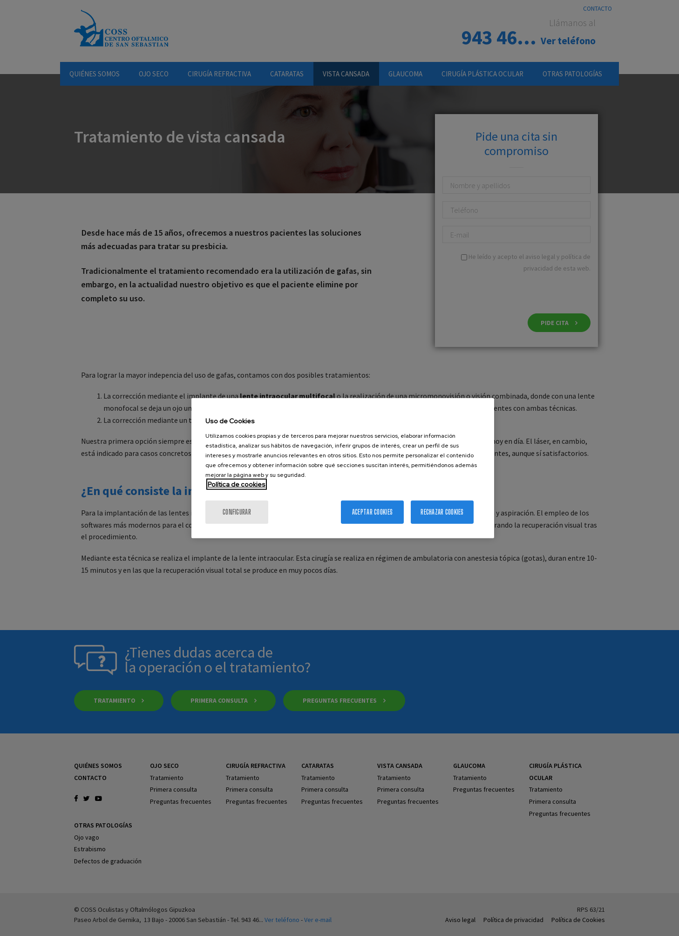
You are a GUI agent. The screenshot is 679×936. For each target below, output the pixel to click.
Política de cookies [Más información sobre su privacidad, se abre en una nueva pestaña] (236, 484)
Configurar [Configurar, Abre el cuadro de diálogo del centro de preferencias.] (237, 511)
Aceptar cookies (372, 511)
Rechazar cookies (442, 511)
